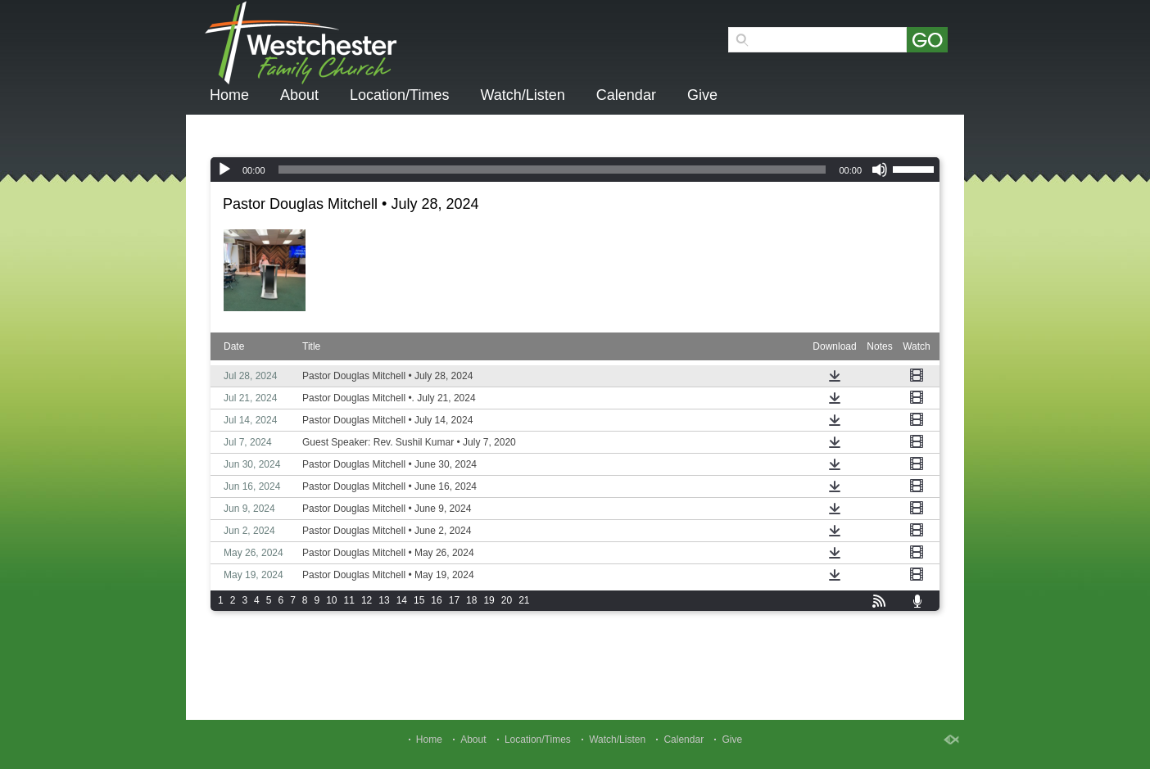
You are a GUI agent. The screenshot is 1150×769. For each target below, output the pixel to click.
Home (229, 95)
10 (331, 600)
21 (523, 600)
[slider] (552, 169)
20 (506, 600)
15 (419, 600)
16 (436, 600)
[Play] (224, 169)
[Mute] (880, 169)
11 (349, 600)
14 (401, 600)
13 (383, 600)
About (299, 95)
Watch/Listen (522, 95)
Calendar (626, 95)
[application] (575, 169)
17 (454, 600)
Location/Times (399, 95)
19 (488, 600)
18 (471, 600)
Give (702, 95)
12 (366, 600)
